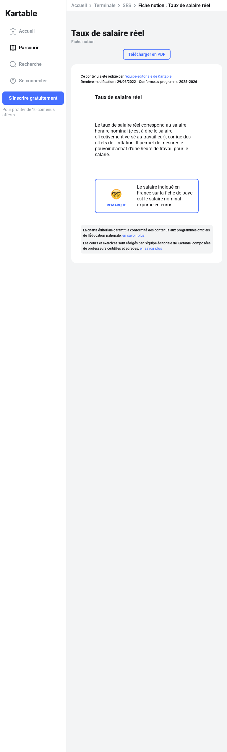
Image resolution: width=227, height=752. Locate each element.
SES (127, 5)
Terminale (105, 5)
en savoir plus (133, 235)
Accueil (22, 31)
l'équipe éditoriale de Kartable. (148, 76)
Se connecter (28, 80)
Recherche (25, 64)
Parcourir (24, 47)
